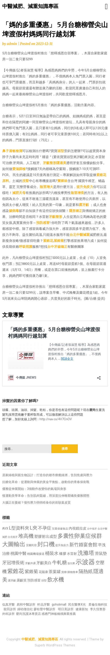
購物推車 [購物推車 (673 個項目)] (72, 572)
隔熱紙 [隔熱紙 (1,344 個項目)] (86, 571)
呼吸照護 (25, 247)
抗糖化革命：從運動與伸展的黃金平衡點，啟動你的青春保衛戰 (45, 482)
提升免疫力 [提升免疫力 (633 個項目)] (62, 545)
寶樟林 (62, 181)
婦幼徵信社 (25, 609)
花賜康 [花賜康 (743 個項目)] (43, 572)
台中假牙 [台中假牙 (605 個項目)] (92, 528)
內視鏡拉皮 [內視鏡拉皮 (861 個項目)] (77, 528)
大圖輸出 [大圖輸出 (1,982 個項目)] (13, 544)
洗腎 (25, 181)
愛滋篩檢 (19, 169)
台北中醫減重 (80, 235)
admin (12, 44)
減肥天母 (19, 193)
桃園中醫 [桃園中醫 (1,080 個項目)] (18, 553)
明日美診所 (65, 609)
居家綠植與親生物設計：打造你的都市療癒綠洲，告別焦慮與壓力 (47, 475)
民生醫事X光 (77, 604)
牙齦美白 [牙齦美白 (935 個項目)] (44, 563)
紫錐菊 (59, 241)
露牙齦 (84, 205)
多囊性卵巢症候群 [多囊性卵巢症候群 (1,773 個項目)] (80, 536)
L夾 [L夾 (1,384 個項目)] (33, 528)
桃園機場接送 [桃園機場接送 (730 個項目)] (35, 553)
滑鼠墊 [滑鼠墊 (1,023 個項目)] (101, 553)
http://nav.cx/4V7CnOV (56, 419)
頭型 (60, 151)
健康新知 (82, 609)
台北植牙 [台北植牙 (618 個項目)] (13, 537)
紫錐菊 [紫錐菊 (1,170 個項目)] (31, 571)
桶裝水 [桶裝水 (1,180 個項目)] (51, 553)
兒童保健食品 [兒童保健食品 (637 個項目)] (60, 528)
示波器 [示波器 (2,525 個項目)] (85, 562)
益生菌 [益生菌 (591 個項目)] (71, 563)
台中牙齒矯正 (57, 247)
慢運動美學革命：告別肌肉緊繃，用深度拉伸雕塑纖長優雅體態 (45, 495)
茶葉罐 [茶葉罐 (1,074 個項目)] (55, 571)
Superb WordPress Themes (55, 645)
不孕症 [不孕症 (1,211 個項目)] (44, 528)
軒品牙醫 (43, 604)
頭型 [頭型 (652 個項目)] (44, 580)
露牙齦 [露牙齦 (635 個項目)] (12, 580)
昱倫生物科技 (97, 604)
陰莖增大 (46, 187)
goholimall (59, 604)
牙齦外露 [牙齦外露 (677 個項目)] (30, 563)
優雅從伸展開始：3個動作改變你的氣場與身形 (34, 489)
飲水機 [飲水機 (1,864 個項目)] (55, 579)
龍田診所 (10, 609)
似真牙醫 (8, 604)
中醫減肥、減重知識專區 (30, 6)
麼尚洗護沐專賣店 (29, 614)
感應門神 (48, 614)
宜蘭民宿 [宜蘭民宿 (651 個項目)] (31, 545)
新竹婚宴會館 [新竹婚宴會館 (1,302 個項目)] (83, 544)
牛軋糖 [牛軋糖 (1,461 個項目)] (59, 562)
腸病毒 (14, 211)
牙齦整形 (49, 163)
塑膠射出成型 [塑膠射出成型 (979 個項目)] (45, 536)
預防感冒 (43, 223)
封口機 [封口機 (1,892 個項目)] (46, 544)
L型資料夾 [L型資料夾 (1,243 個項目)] (19, 528)
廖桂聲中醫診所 (44, 609)
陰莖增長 (77, 193)
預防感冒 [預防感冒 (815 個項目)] (34, 580)
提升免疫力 (84, 187)
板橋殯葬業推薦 (65, 614)
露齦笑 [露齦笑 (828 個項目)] (22, 580)
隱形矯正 (75, 211)
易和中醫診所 (26, 604)
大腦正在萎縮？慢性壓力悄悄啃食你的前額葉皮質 (36, 502)
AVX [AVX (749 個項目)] (5, 528)
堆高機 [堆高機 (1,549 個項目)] (26, 536)
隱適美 (61, 163)
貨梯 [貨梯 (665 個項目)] (64, 572)
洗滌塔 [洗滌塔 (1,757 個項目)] (86, 553)
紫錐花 (48, 241)
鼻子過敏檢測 (12, 151)
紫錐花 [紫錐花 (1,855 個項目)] (15, 571)
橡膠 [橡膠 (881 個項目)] (62, 553)
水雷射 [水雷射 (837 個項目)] (72, 554)
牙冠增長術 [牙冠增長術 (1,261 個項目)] (13, 562)
